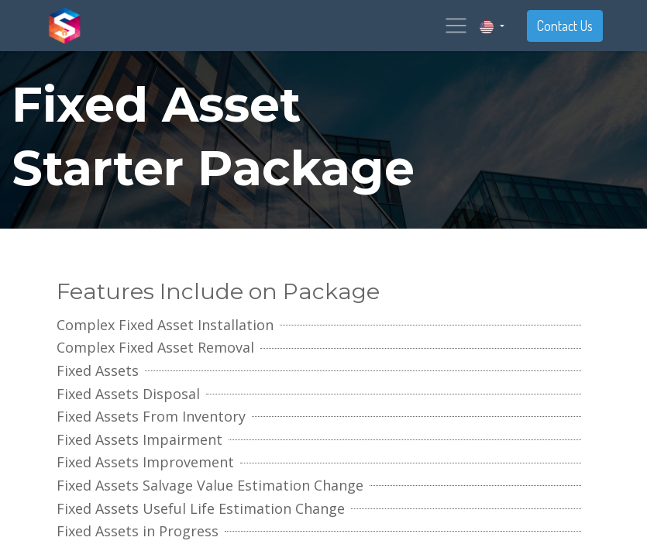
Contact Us (565, 25)
